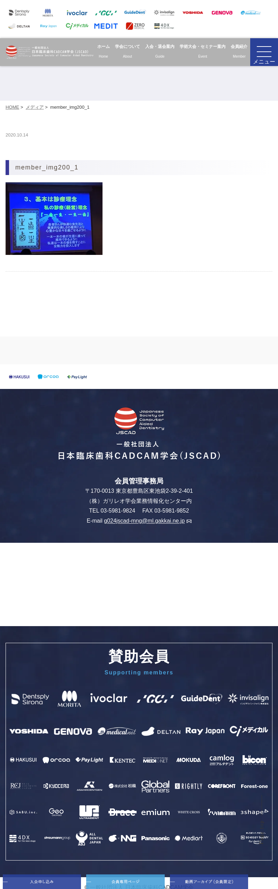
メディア (35, 107)
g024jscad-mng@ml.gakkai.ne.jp (147, 521)
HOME (12, 107)
